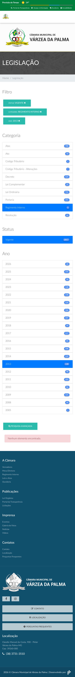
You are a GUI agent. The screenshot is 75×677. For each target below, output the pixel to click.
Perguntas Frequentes (11, 557)
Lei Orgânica (7, 498)
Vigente (17, 103)
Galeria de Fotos (9, 526)
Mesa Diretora (8, 471)
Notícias (5, 529)
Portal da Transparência (20, 8)
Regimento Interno (25, 112)
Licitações (6, 506)
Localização (7, 553)
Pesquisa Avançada (20, 426)
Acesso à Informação (39, 8)
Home (5, 78)
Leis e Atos (7, 478)
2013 (14, 121)
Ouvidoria (54, 8)
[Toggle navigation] (66, 17)
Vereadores (7, 467)
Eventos (6, 522)
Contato (5, 549)
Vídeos (5, 533)
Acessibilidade (66, 8)
